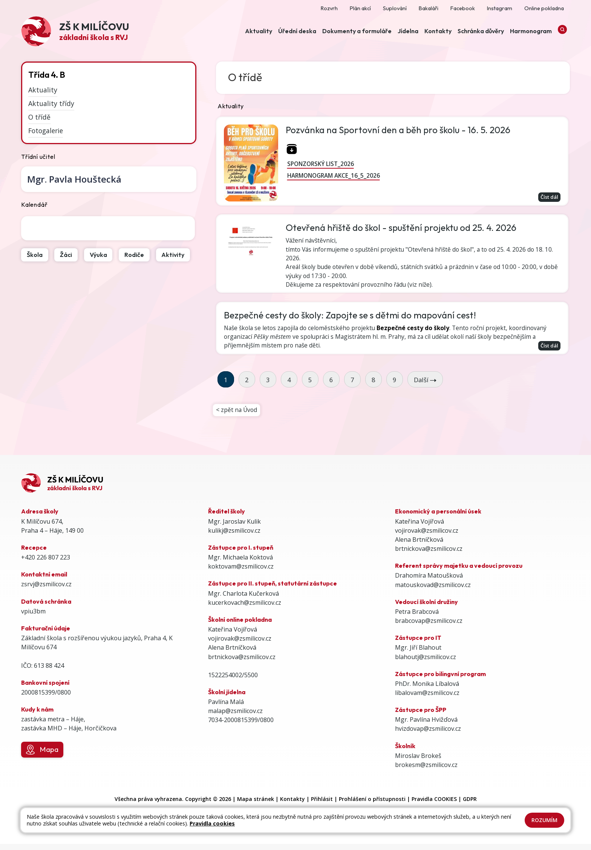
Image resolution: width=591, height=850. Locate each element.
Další (425, 385)
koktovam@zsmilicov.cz (241, 573)
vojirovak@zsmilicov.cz (239, 645)
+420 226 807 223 (45, 563)
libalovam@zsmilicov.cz (427, 699)
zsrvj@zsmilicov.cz (46, 590)
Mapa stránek (255, 805)
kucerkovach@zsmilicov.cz (244, 608)
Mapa (42, 756)
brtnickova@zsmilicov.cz (242, 663)
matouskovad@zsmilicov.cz (433, 591)
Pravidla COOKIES (434, 805)
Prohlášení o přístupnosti (372, 805)
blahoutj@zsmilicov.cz (425, 663)
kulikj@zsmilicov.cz (234, 536)
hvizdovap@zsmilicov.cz (428, 735)
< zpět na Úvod (237, 416)
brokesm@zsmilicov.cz (426, 771)
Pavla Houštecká (74, 179)
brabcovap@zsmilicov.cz (428, 627)
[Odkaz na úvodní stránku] (75, 32)
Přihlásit (322, 805)
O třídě (39, 116)
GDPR (470, 805)
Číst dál (547, 197)
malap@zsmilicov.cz (235, 717)
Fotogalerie (45, 130)
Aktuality (42, 89)
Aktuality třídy (51, 103)
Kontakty (292, 805)
